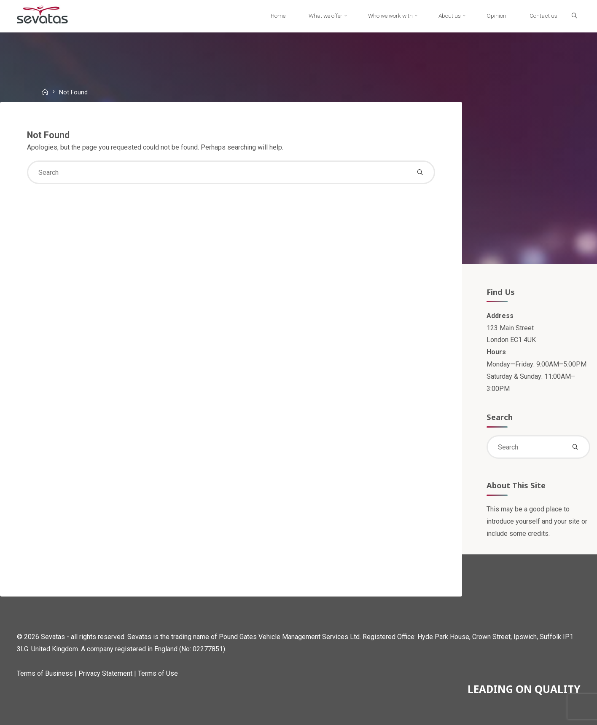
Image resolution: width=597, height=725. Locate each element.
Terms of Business (45, 673)
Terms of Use (158, 673)
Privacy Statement (105, 673)
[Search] (574, 16)
